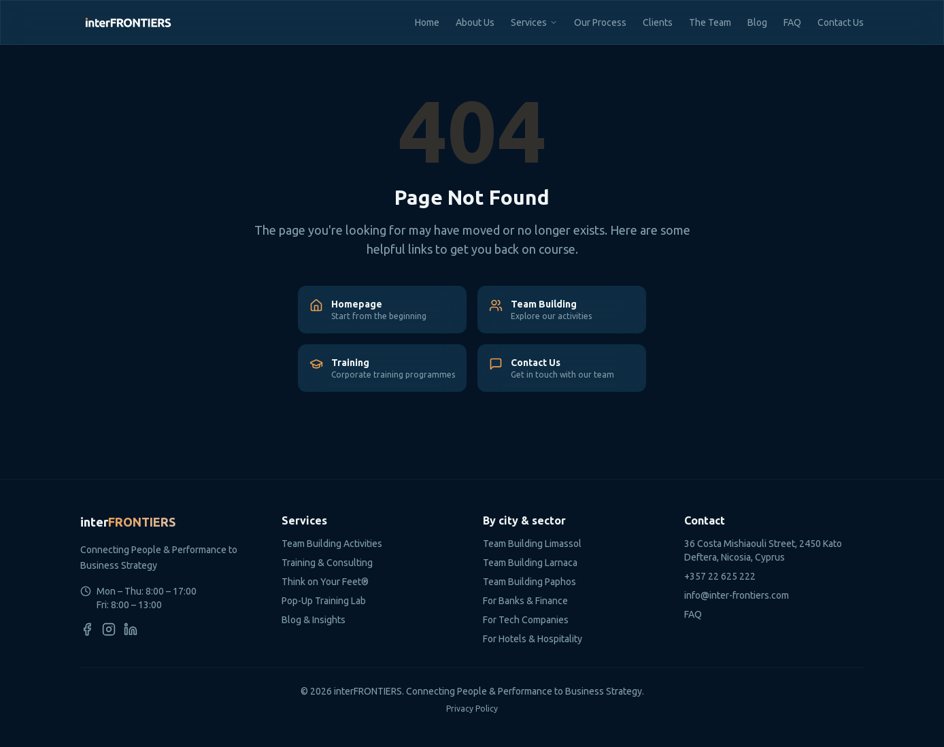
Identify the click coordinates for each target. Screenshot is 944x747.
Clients (658, 22)
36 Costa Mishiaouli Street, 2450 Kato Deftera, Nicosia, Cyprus (763, 550)
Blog (757, 22)
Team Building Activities (332, 543)
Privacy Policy (472, 708)
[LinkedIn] (130, 629)
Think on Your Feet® (325, 581)
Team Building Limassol (532, 543)
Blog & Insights (313, 619)
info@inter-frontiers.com (736, 595)
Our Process (600, 22)
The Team (710, 22)
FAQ (792, 22)
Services (529, 22)
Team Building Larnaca (530, 562)
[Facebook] (87, 629)
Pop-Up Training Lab (324, 600)
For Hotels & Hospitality (532, 638)
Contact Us (840, 22)
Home (427, 22)
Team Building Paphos (529, 581)
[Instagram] (109, 629)
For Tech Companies (526, 619)
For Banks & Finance (525, 600)
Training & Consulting (327, 562)
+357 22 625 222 (720, 576)
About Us (475, 22)
